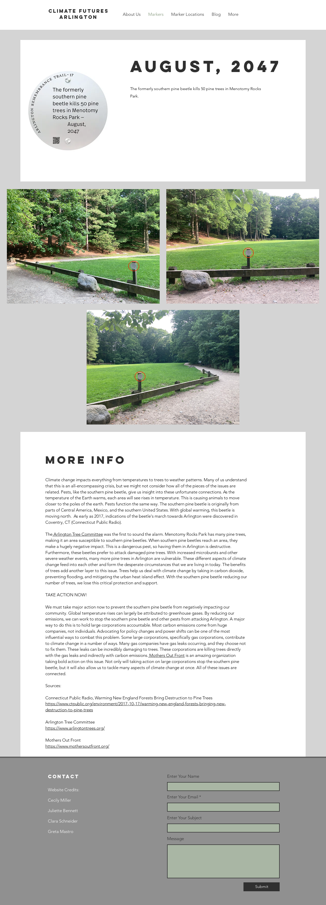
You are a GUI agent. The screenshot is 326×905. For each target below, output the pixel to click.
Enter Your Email (182, 797)
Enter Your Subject (184, 818)
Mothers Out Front (166, 655)
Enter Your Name (183, 776)
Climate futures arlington (78, 14)
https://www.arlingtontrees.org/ (75, 728)
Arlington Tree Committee (77, 534)
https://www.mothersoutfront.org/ (77, 746)
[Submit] (261, 886)
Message (175, 839)
